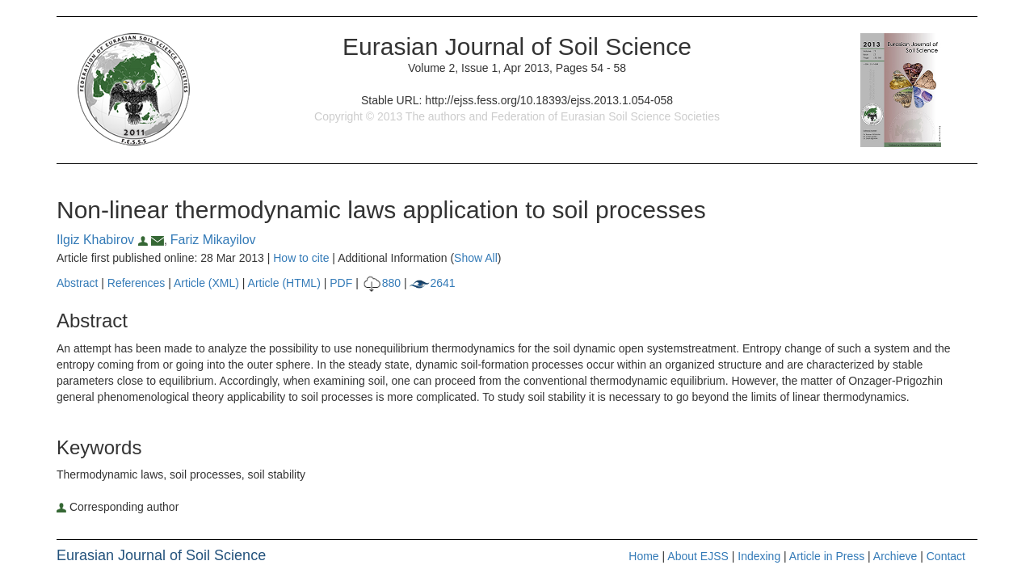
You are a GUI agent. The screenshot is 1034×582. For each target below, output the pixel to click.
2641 (432, 282)
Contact (946, 556)
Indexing (759, 556)
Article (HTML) (284, 282)
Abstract (77, 282)
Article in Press (826, 556)
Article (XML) (208, 282)
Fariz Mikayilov (213, 240)
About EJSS (698, 556)
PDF (341, 282)
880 (381, 282)
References (136, 282)
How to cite (301, 257)
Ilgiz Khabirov (104, 240)
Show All (476, 257)
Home (643, 556)
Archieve (895, 556)
